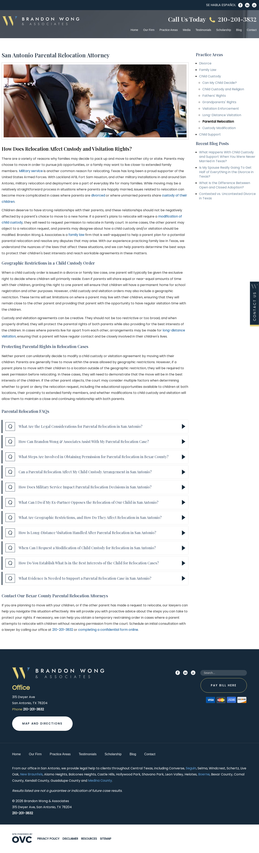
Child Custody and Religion (223, 89)
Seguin (191, 768)
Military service (31, 171)
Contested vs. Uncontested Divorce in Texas (227, 196)
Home (134, 30)
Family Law (207, 69)
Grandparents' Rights (219, 102)
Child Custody (210, 76)
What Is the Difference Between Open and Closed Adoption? (224, 185)
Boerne (204, 774)
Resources (89, 839)
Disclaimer (70, 839)
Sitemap (105, 839)
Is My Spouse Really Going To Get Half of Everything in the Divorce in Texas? (226, 172)
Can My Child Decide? (219, 82)
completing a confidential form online (108, 629)
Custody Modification (219, 128)
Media (186, 30)
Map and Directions (42, 724)
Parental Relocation (218, 121)
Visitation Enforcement (220, 108)
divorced (98, 195)
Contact (252, 30)
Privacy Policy (48, 839)
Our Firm (148, 30)
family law (76, 234)
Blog (239, 30)
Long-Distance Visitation (221, 115)
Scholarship (223, 30)
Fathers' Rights (214, 95)
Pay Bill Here (224, 685)
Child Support (210, 134)
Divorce (205, 63)
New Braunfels (31, 774)
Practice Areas (168, 30)
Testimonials (203, 30)
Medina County (100, 780)
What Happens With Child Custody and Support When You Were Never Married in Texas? (227, 156)
